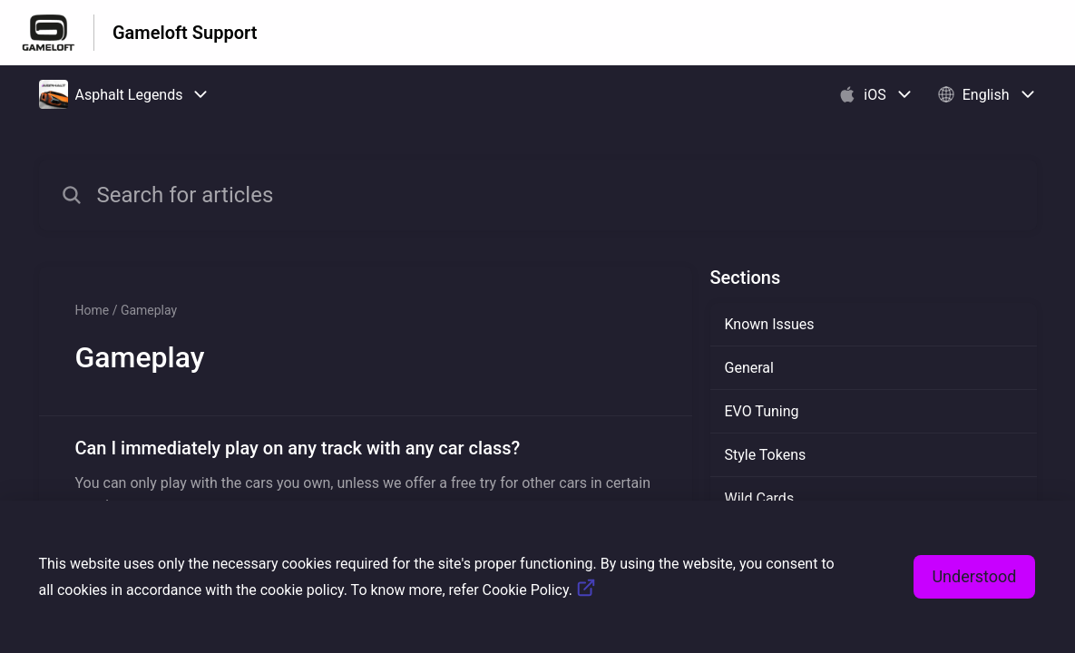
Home (92, 310)
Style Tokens (765, 454)
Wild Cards (760, 498)
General (749, 367)
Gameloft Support (184, 33)
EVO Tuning (762, 411)
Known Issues (770, 324)
